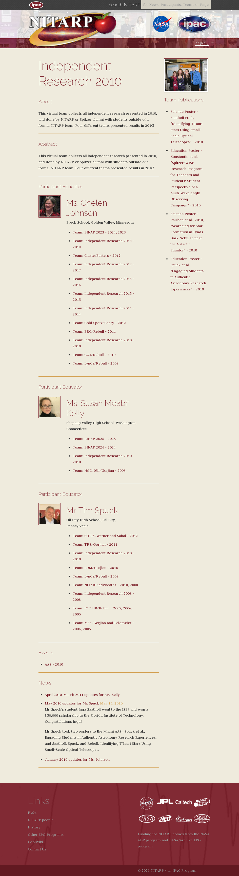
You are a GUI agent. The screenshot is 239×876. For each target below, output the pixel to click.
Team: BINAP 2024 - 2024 (94, 447)
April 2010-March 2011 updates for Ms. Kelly (82, 694)
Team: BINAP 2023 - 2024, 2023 (99, 232)
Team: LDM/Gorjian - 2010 (95, 567)
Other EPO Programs (46, 834)
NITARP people (40, 820)
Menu (202, 43)
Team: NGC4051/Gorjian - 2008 (99, 470)
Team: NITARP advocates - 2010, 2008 (105, 585)
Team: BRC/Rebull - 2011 (94, 331)
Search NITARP (124, 4)
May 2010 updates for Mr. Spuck (72, 703)
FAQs (32, 812)
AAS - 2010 (54, 664)
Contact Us (37, 849)
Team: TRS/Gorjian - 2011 (95, 544)
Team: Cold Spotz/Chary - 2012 (99, 323)
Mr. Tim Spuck (92, 510)
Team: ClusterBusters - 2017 (97, 255)
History (34, 827)
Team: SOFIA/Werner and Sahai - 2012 (105, 535)
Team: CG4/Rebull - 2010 (94, 354)
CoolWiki (35, 842)
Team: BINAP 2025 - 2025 (94, 438)
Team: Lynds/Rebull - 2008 (95, 363)
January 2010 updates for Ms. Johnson (77, 759)
